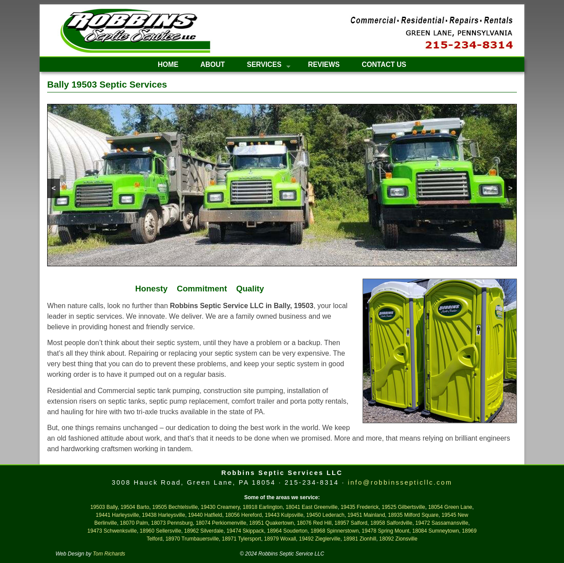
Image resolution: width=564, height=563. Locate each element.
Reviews (324, 64)
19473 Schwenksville (112, 531)
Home (168, 64)
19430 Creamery (220, 507)
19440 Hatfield (205, 515)
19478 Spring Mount (385, 531)
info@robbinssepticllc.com (400, 482)
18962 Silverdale (203, 531)
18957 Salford (350, 523)
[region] (282, 185)
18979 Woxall (280, 539)
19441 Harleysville (117, 515)
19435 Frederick (360, 507)
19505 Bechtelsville (174, 507)
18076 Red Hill (314, 523)
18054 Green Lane (450, 507)
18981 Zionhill (359, 539)
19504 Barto (134, 507)
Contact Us (384, 64)
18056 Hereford (243, 515)
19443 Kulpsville (284, 515)
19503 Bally (104, 507)
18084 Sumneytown (435, 531)
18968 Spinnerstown (335, 531)
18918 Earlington (263, 507)
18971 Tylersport (241, 539)
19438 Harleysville (163, 515)
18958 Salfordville (391, 523)
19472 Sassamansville (442, 523)
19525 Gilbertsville (403, 507)
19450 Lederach (325, 515)
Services (263, 66)
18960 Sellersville (160, 531)
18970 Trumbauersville (192, 539)
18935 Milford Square (413, 515)
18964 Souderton (287, 531)
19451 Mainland (366, 515)
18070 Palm (134, 523)
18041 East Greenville (312, 507)
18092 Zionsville (398, 539)
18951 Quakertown (271, 523)
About (212, 64)
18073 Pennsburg (172, 523)
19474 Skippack (245, 531)
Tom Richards (109, 554)
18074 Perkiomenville (221, 523)
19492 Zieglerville (319, 539)
